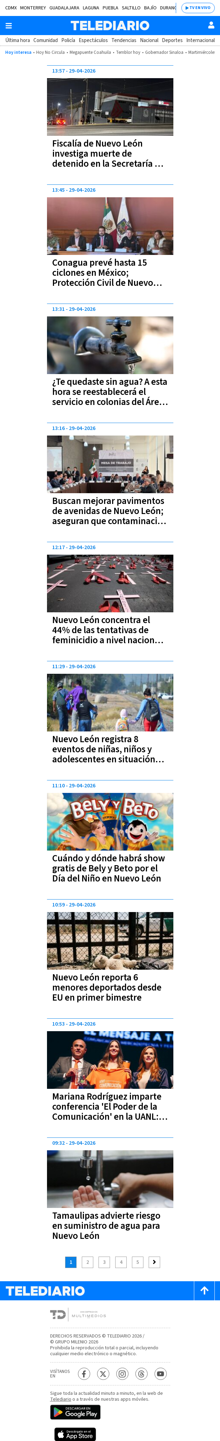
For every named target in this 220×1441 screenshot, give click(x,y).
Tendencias (123, 40)
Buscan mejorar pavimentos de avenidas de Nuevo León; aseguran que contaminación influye (110, 516)
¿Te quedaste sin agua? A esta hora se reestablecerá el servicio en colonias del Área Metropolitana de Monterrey (109, 397)
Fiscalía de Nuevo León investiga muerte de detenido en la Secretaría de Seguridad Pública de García (108, 159)
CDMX (11, 8)
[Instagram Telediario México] (122, 1374)
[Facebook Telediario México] (84, 1374)
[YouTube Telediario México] (161, 1374)
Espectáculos (93, 40)
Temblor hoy (128, 52)
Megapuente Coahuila (90, 52)
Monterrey (33, 8)
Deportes (172, 40)
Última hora (17, 40)
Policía (68, 40)
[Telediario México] (110, 25)
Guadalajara (64, 8)
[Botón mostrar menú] (8, 25)
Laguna (91, 8)
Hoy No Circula (50, 52)
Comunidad (45, 40)
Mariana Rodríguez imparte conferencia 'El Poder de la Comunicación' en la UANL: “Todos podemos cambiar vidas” (107, 1117)
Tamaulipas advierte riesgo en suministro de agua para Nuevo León (106, 1226)
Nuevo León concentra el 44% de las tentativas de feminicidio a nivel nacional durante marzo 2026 (107, 635)
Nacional (149, 40)
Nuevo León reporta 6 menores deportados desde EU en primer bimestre (107, 987)
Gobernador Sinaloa (164, 52)
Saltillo (131, 8)
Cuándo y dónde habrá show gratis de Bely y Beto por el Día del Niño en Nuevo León (108, 868)
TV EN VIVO (200, 8)
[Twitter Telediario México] (103, 1374)
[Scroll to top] (204, 1290)
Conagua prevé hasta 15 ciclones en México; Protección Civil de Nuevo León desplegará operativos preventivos (107, 283)
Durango (170, 8)
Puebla (110, 8)
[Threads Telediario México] (141, 1374)
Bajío (150, 8)
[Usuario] (211, 25)
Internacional (200, 40)
